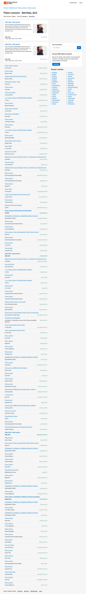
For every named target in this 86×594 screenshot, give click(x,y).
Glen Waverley (56, 100)
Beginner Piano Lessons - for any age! (15, 302)
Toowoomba (71, 98)
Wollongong (71, 104)
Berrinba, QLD (13, 8)
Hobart (54, 104)
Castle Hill (55, 89)
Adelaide (54, 72)
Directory (6, 8)
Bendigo (54, 76)
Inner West (71, 74)
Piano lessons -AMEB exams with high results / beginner (20, 389)
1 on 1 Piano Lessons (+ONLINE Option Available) (18, 98)
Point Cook (71, 92)
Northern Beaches (73, 87)
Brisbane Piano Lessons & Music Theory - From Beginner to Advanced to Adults (26, 157)
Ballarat (54, 74)
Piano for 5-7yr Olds (10, 411)
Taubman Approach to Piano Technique (15, 76)
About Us (26, 591)
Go (79, 47)
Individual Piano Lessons (12, 470)
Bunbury (54, 80)
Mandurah (70, 81)
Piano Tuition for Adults (11, 65)
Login (80, 2)
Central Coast (56, 91)
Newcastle (71, 85)
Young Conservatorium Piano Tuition (15, 325)
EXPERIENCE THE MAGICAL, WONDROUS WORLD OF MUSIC (21, 216)
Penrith (70, 89)
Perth (69, 91)
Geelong (54, 98)
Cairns (54, 83)
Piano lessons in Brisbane (12, 114)
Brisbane (54, 78)
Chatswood (55, 92)
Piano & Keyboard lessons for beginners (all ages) (18, 427)
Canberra (54, 87)
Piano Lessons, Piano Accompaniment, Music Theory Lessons (22, 232)
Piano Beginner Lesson (11, 416)
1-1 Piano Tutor (9, 395)
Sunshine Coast (72, 94)
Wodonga (70, 102)
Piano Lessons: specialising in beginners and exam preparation (22, 497)
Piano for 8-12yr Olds (10, 151)
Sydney (70, 96)
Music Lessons (23, 8)
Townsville (71, 100)
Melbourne (71, 83)
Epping (54, 96)
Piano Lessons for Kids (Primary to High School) (18, 210)
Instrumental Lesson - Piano (12, 82)
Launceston (71, 78)
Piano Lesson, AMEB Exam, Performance (16, 368)
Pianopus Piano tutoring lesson (13, 205)
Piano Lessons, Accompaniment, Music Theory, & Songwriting (22, 312)
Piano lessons (9, 200)
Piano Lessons (32, 8)
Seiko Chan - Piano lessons (12, 253)
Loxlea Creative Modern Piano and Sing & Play (17, 194)
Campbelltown (56, 85)
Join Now (56, 64)
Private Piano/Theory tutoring (13, 141)
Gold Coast (55, 102)
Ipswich (70, 76)
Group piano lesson (10, 92)
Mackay (70, 80)
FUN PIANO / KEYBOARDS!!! (12, 318)
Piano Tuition (8, 146)
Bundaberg (55, 81)
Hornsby (70, 72)
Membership (73, 2)
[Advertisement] (66, 30)
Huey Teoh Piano (9, 162)
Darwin (54, 94)
